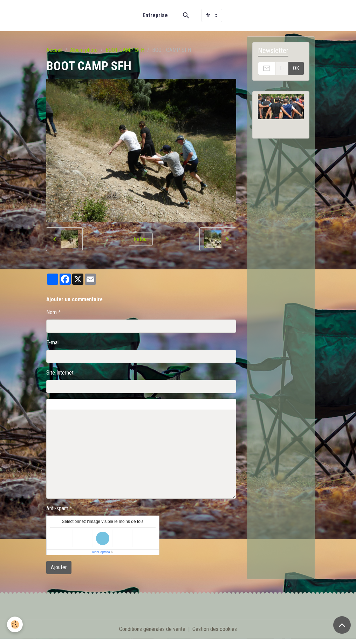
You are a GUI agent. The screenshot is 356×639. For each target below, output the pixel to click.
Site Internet (60, 372)
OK (296, 68)
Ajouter (59, 567)
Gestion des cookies (214, 629)
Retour (141, 239)
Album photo (84, 50)
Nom (51, 312)
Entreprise (155, 15)
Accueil (54, 50)
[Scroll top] (342, 625)
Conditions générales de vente (152, 629)
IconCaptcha (101, 552)
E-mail (53, 342)
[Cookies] (15, 624)
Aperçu (214, 404)
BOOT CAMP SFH (124, 50)
